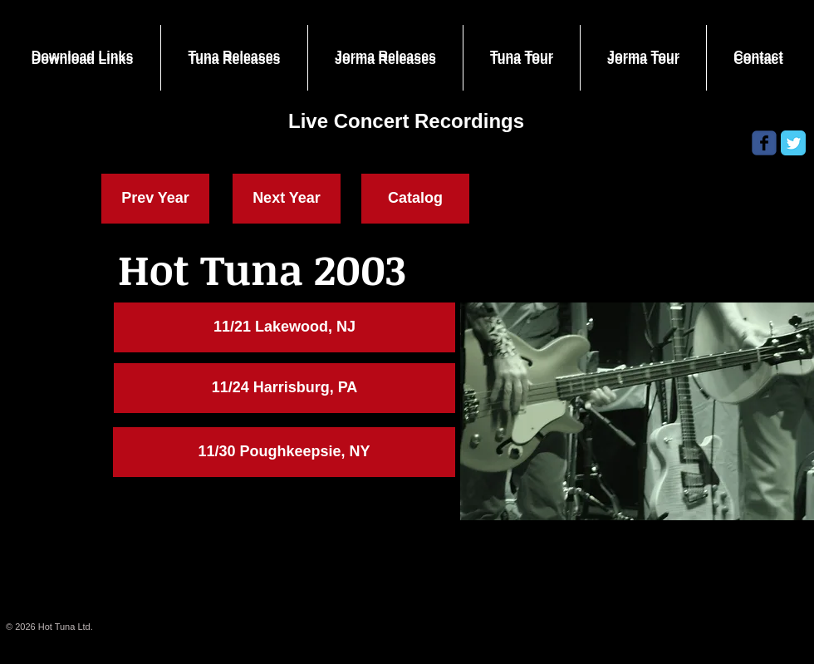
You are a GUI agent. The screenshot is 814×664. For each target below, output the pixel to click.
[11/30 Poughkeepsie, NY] (284, 452)
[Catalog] (415, 199)
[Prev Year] (155, 199)
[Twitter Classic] (793, 142)
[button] (284, 327)
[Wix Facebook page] (764, 142)
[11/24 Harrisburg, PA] (284, 388)
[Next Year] (287, 199)
